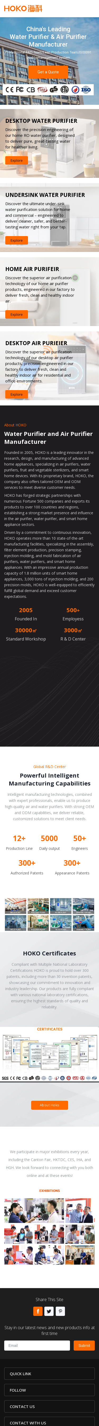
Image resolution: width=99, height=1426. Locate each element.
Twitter (49, 1311)
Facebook (38, 1311)
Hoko (23, 8)
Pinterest (60, 1311)
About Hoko (49, 1105)
